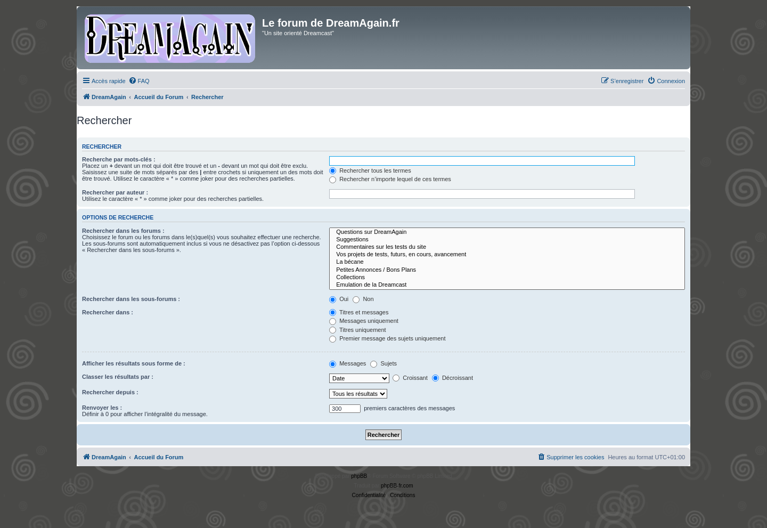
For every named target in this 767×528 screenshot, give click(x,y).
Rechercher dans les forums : (123, 231)
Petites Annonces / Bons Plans (507, 270)
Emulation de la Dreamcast (507, 285)
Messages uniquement (363, 321)
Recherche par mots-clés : (119, 159)
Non (363, 299)
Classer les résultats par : (117, 376)
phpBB (359, 476)
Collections (507, 277)
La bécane (507, 262)
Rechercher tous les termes (370, 170)
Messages (347, 363)
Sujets (383, 363)
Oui (338, 299)
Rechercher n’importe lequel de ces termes (390, 179)
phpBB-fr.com (397, 486)
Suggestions (507, 239)
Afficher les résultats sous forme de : (133, 363)
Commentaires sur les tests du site (507, 247)
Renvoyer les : (102, 407)
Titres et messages (358, 312)
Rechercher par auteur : (115, 192)
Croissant (410, 378)
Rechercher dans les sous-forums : (131, 299)
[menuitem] (139, 81)
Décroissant (452, 378)
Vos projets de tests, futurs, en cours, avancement (507, 254)
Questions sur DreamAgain (507, 232)
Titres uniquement (357, 330)
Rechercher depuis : (110, 392)
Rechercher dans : (107, 312)
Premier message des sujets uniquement (387, 338)
